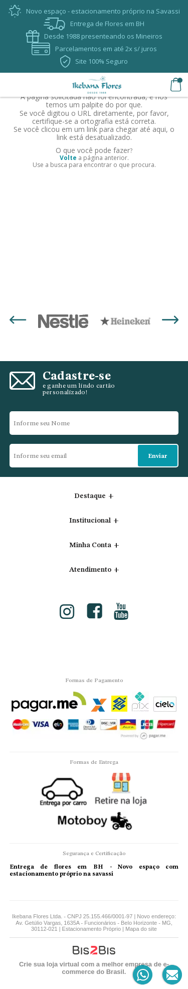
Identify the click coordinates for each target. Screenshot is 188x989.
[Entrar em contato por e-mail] (170, 975)
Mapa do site (141, 929)
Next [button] (170, 320)
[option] (63, 321)
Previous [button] (18, 320)
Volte (68, 157)
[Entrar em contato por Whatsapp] (143, 975)
